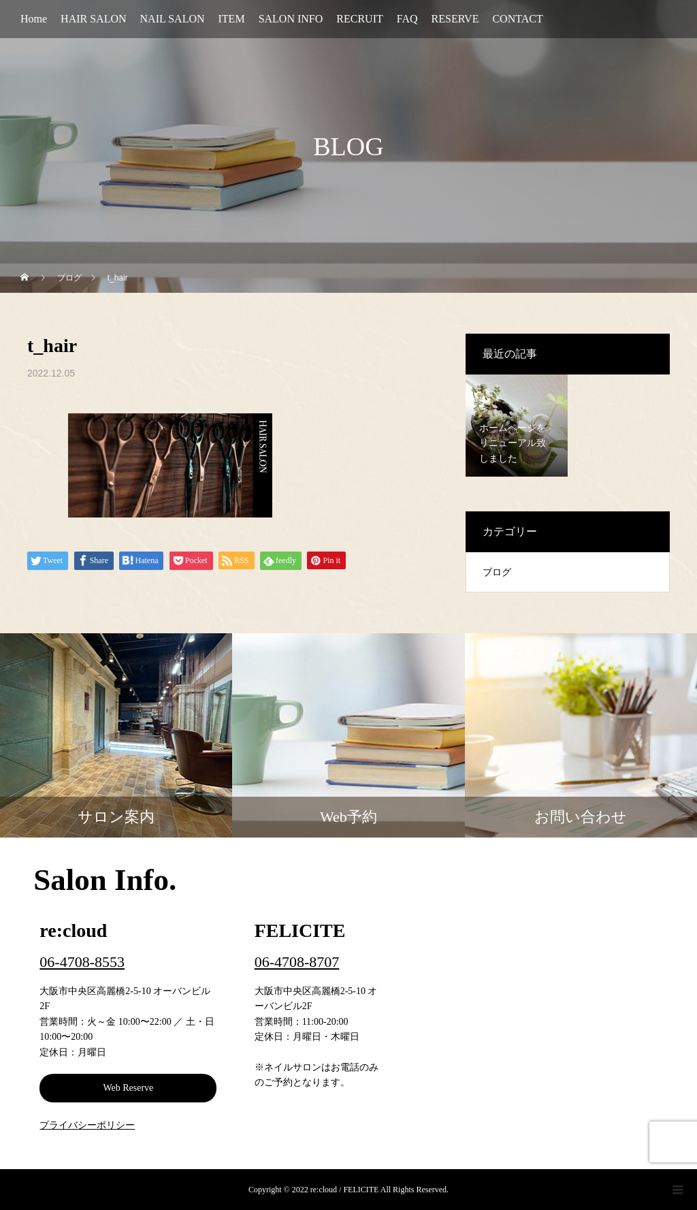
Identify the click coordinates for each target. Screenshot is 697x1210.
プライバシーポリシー (87, 1125)
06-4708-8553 (82, 961)
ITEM (231, 19)
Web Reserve (128, 1088)
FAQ (407, 19)
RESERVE (455, 19)
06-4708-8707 (297, 961)
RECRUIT (359, 19)
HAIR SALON (93, 19)
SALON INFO (291, 19)
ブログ (497, 572)
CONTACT (517, 19)
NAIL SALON (172, 19)
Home (33, 19)
